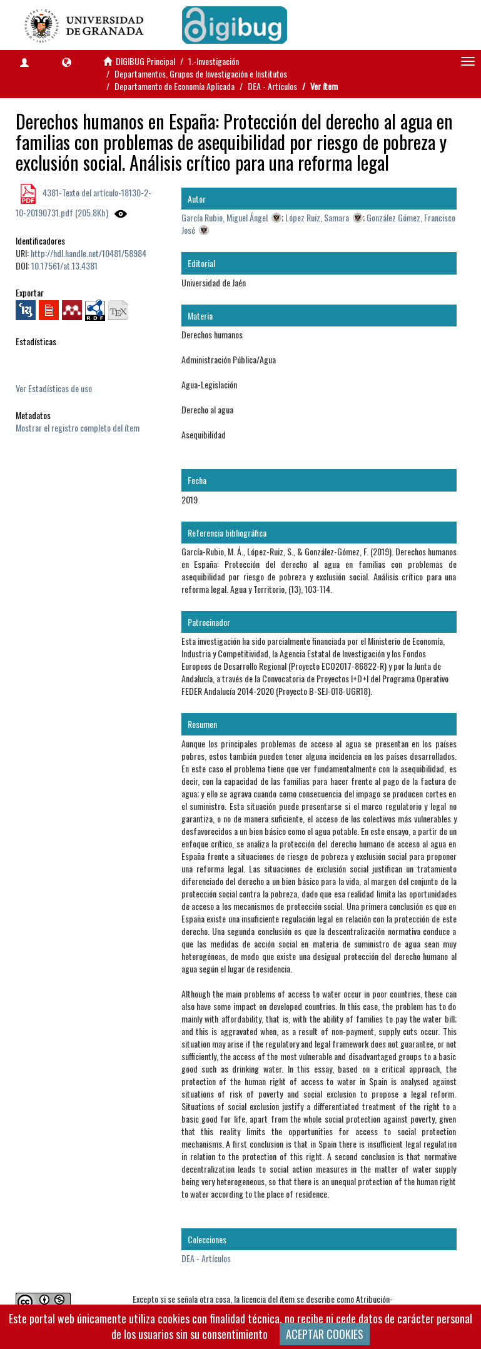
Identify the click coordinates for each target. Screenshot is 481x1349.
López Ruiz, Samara (317, 217)
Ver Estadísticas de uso (54, 388)
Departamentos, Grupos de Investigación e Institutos (200, 73)
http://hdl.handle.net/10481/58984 (88, 253)
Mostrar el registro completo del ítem (77, 427)
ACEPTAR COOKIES (324, 1334)
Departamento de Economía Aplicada (174, 86)
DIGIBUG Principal (145, 61)
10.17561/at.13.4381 (64, 265)
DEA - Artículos (272, 86)
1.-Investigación (213, 61)
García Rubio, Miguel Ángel (224, 217)
